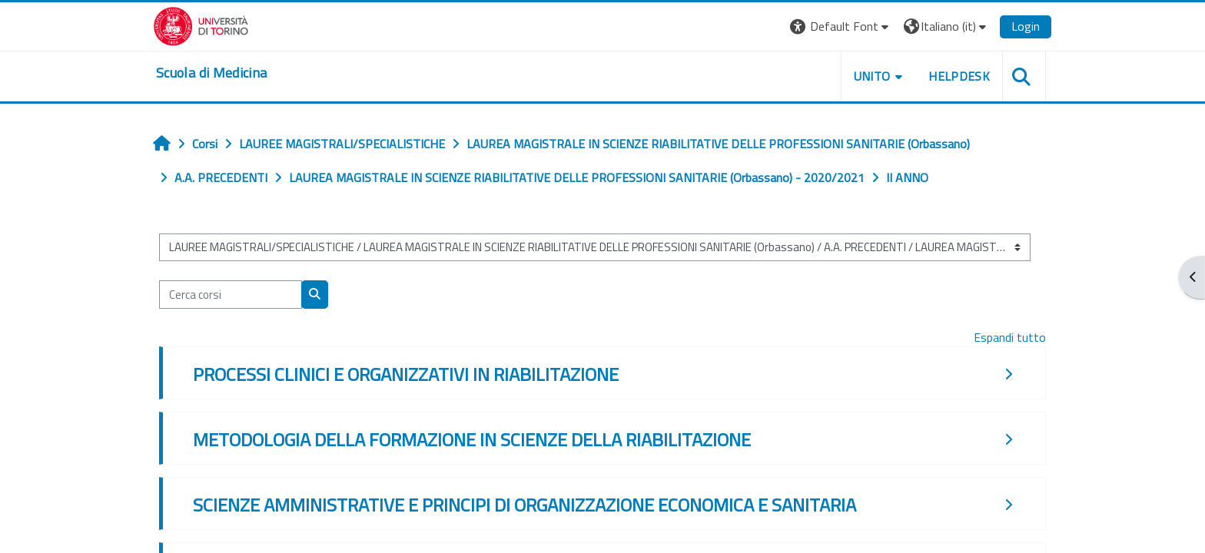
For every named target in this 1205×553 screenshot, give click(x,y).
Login (1025, 26)
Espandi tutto (1010, 337)
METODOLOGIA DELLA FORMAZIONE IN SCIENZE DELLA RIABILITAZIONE (472, 439)
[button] (841, 26)
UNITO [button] (872, 76)
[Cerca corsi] (230, 294)
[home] (211, 73)
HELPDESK (959, 76)
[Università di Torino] (201, 24)
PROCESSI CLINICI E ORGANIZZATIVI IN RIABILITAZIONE (406, 374)
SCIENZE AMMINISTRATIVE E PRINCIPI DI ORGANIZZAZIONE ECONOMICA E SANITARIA (524, 504)
